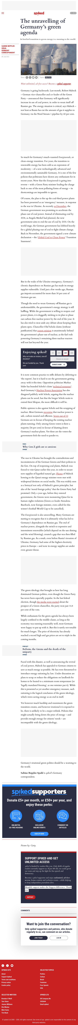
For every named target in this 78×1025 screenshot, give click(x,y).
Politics (48, 77)
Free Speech (44, 985)
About (3, 974)
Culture (42, 977)
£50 (72, 353)
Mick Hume (5, 1010)
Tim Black (5, 1013)
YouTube (12, 965)
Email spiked (44, 1004)
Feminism (43, 982)
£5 (53, 353)
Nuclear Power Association (49, 390)
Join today (38, 938)
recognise (48, 412)
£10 (59, 353)
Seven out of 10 (60, 415)
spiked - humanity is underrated (39, 13)
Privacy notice (6, 982)
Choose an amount (62, 359)
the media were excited (48, 601)
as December (60, 206)
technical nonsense (62, 386)
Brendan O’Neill (7, 999)
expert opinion (44, 330)
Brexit (42, 980)
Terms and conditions (9, 980)
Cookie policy (6, 985)
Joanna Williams (7, 1004)
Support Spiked (7, 977)
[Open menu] (2, 13)
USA (41, 988)
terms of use (40, 1020)
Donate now (56, 365)
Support (30, 897)
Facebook (3, 965)
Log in (73, 13)
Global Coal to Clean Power (51, 237)
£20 (65, 353)
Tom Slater (5, 1001)
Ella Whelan (5, 1007)
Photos (59, 473)
